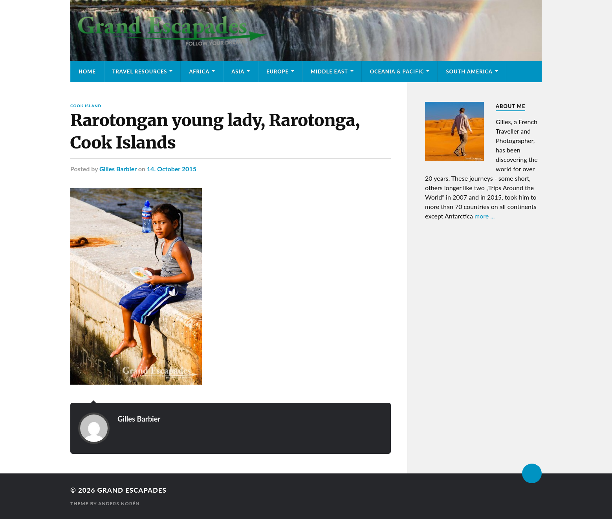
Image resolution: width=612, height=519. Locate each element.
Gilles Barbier (118, 168)
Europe (277, 71)
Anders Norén (119, 503)
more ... (485, 216)
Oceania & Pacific (397, 71)
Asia (237, 71)
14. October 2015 (171, 168)
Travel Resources (139, 71)
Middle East (329, 71)
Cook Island (85, 105)
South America (469, 71)
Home (87, 71)
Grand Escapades (131, 490)
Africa (199, 71)
